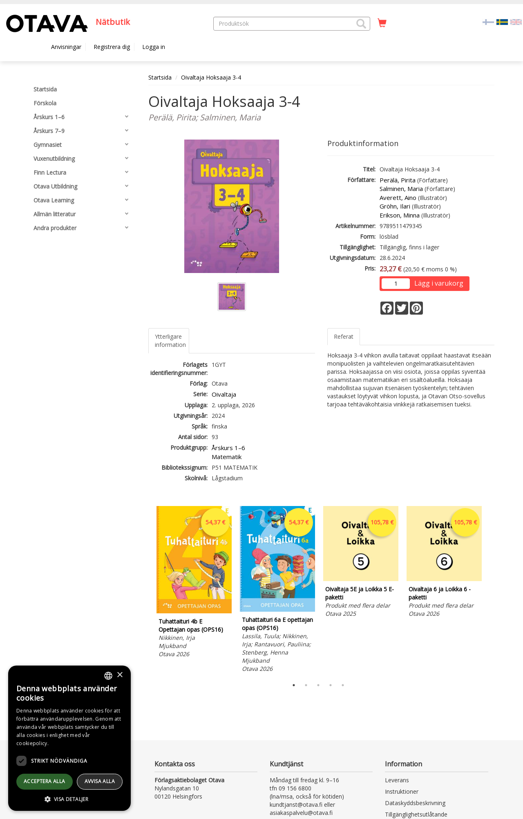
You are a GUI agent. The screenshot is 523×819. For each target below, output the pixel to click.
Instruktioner (401, 791)
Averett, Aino (398, 197)
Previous (146, 590)
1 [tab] (294, 685)
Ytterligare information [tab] (170, 340)
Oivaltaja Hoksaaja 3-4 (211, 77)
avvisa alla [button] (100, 781)
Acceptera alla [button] (44, 781)
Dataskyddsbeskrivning (415, 803)
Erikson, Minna (400, 215)
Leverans (397, 780)
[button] (361, 24)
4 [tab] (330, 685)
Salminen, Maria (401, 188)
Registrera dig (112, 47)
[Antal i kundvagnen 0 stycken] (382, 23)
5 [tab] (343, 685)
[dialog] (69, 738)
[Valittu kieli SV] (502, 21)
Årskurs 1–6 (228, 448)
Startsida (160, 77)
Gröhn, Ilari (395, 206)
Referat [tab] (343, 336)
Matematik (226, 457)
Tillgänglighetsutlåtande (416, 814)
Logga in (153, 47)
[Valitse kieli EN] (516, 21)
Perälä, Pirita (398, 180)
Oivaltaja (224, 394)
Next (490, 590)
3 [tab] (318, 685)
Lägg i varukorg (438, 283)
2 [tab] (306, 685)
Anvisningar (66, 47)
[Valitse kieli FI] (488, 21)
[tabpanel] (194, 583)
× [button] (119, 675)
